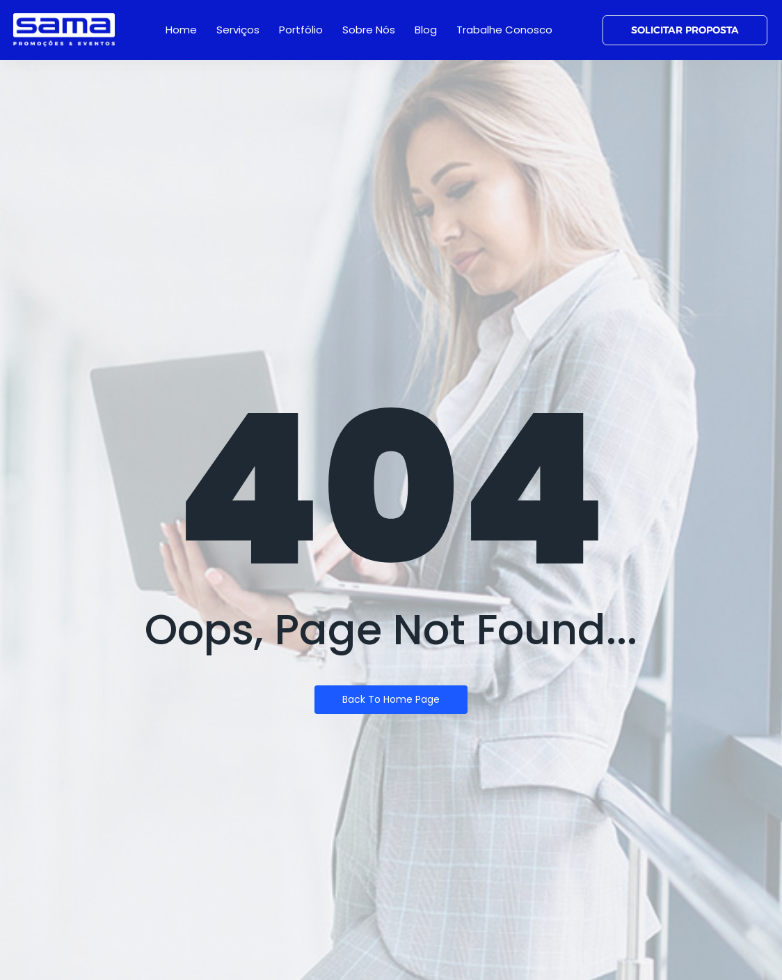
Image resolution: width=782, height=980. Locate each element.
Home (181, 29)
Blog (426, 29)
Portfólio (301, 29)
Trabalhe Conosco (504, 29)
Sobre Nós (368, 29)
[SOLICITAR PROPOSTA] (685, 30)
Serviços (238, 29)
